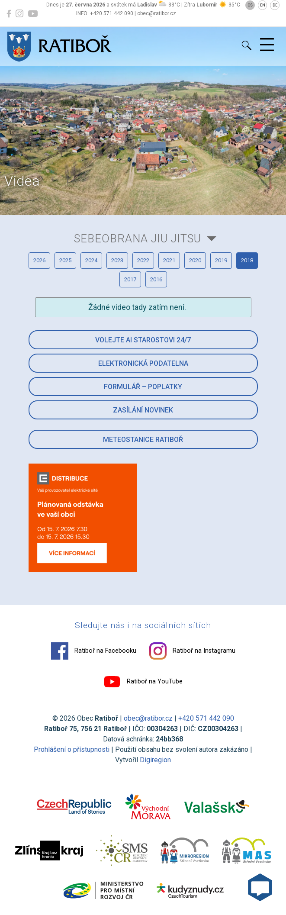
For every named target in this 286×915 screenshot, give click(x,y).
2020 (195, 260)
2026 (39, 260)
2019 (221, 260)
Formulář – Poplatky (143, 387)
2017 (130, 279)
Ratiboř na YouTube (143, 681)
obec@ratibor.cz (148, 718)
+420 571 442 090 (206, 718)
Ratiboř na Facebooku (93, 651)
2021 (169, 260)
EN (262, 5)
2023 (117, 260)
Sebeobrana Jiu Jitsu (137, 238)
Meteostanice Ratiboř (143, 439)
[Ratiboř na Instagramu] (19, 14)
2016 (156, 279)
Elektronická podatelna (143, 363)
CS (250, 5)
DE (275, 5)
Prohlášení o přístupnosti (71, 749)
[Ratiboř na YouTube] (33, 14)
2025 (65, 260)
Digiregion (155, 760)
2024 (91, 260)
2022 (143, 260)
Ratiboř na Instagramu (192, 651)
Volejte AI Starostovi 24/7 (143, 340)
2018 (247, 260)
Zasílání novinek (143, 410)
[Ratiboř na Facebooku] (8, 14)
